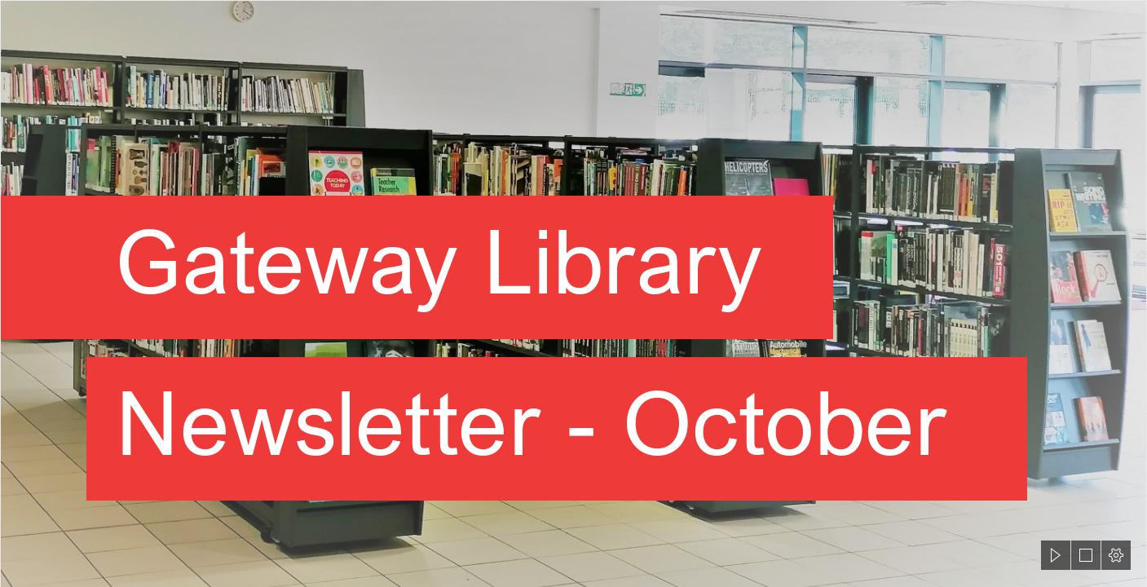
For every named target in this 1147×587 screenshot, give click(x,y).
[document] (573, 293)
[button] (1055, 555)
